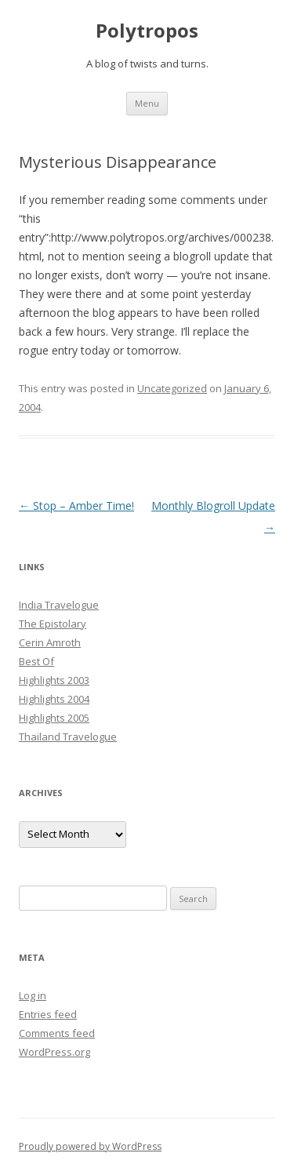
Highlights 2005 (54, 718)
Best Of (36, 661)
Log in (32, 995)
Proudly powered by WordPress (90, 1146)
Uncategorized (172, 388)
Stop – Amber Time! (76, 505)
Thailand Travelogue (68, 736)
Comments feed (57, 1033)
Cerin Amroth (50, 642)
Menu (147, 103)
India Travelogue (59, 605)
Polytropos (147, 31)
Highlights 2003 (54, 680)
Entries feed (48, 1014)
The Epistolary (52, 624)
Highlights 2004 (54, 699)
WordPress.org (54, 1052)
